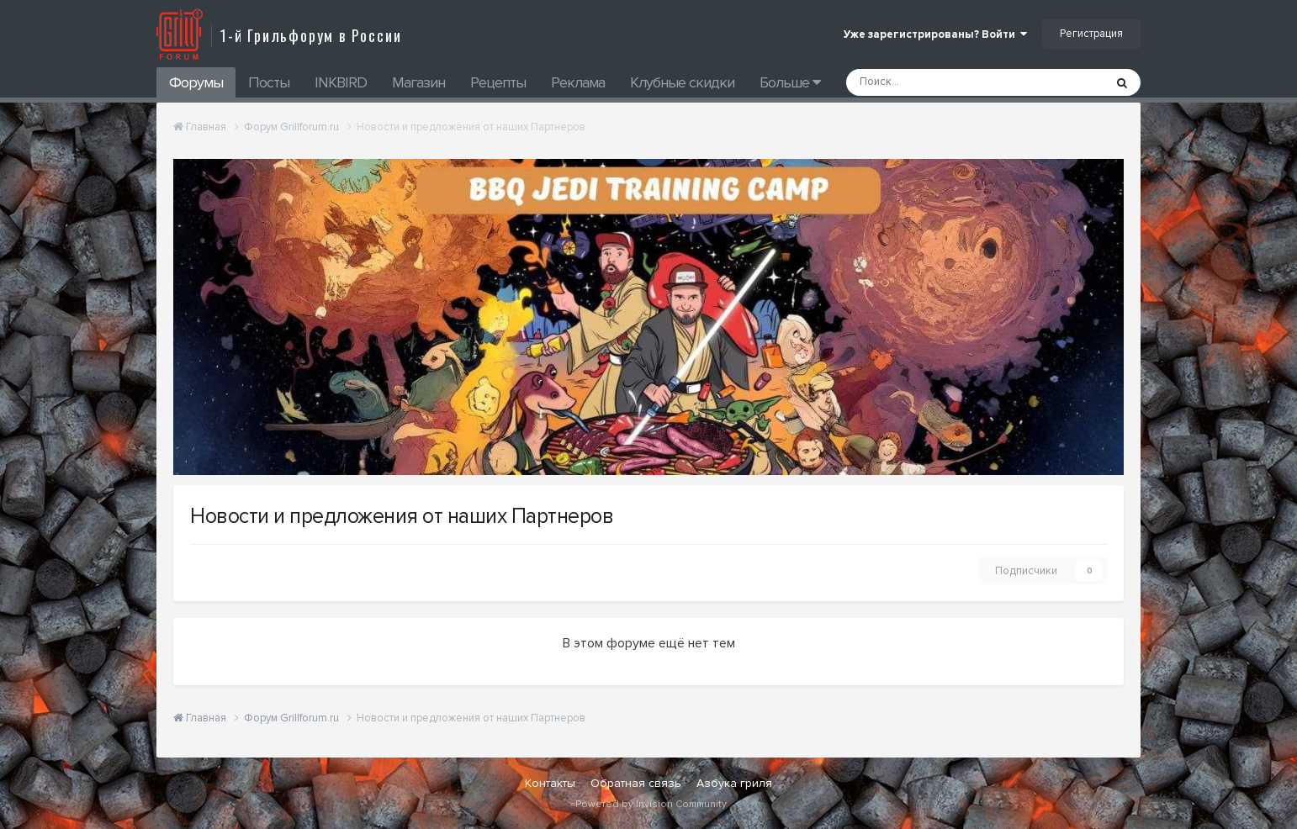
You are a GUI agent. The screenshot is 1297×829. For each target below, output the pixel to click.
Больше (790, 82)
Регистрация (1091, 33)
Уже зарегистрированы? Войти (935, 34)
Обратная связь (635, 783)
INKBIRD (341, 82)
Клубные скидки (682, 82)
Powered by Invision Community (651, 804)
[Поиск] (930, 82)
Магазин (418, 82)
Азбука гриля (734, 783)
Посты (268, 82)
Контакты (550, 783)
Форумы (196, 82)
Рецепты (498, 82)
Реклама (578, 82)
